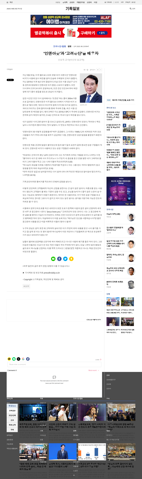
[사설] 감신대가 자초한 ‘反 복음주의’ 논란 (113, 127)
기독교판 (109, 2)
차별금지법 (81, 2)
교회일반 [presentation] (12, 410)
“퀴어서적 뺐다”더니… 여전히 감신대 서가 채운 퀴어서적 (113, 141)
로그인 (133, 2)
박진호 (108, 217)
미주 (122, 2)
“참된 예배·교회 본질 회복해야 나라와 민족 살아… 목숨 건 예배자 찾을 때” (33, 466)
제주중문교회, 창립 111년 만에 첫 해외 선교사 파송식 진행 (32, 425)
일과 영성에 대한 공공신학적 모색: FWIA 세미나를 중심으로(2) (115, 243)
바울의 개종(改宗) (113, 214)
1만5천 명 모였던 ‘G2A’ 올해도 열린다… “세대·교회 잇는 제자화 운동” (113, 154)
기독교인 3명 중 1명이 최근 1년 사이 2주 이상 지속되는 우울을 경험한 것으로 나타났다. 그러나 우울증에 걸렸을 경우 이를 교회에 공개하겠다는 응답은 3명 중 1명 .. (91, 473)
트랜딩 (58, 2)
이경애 (108, 260)
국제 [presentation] (12, 430)
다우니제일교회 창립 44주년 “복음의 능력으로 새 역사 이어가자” (121, 427)
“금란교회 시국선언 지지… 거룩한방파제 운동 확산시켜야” (113, 116)
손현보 (72, 2)
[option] (113, 306)
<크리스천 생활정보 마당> (93, 320)
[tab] (12, 410)
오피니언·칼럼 (59, 46)
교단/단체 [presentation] (12, 415)
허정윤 (108, 287)
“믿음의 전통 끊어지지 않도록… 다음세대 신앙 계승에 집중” (121, 466)
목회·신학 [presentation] (12, 425)
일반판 (117, 2)
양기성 (108, 273)
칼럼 (69, 46)
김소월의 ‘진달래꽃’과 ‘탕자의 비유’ (114, 228)
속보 (108, 100)
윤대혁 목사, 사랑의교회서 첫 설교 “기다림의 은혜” (62, 465)
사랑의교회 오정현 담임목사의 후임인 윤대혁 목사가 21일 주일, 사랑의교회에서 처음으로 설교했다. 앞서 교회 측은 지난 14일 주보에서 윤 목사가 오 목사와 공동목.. (62, 473)
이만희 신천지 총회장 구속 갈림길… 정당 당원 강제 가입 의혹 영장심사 (62, 427)
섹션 (10, 2)
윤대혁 (65, 2)
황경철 (108, 249)
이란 (95, 2)
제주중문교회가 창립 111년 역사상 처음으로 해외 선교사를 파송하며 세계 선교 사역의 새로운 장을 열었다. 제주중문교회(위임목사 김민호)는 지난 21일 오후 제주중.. (33, 433)
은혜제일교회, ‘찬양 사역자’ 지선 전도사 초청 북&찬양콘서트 (92, 425)
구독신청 (127, 2)
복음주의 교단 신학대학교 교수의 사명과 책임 (115, 269)
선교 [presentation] (12, 420)
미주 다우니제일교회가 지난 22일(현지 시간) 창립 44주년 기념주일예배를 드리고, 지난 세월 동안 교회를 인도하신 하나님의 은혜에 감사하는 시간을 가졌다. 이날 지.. (121, 436)
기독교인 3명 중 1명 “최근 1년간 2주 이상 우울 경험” (92, 465)
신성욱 (27, 286)
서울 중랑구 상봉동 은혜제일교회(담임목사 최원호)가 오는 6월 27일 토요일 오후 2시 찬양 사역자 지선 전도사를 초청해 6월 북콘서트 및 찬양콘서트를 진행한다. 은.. (91, 433)
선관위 (89, 2)
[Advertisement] (121, 82)
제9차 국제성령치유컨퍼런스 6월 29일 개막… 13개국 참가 (113, 166)
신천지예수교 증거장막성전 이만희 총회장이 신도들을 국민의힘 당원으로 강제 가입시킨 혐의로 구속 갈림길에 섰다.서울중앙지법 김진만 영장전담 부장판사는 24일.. (62, 436)
